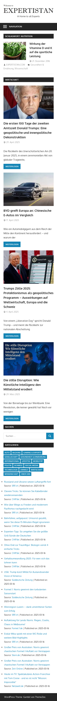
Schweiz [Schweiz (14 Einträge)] (18, 465)
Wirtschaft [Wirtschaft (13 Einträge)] (36, 470)
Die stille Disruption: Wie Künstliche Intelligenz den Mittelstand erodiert (22, 384)
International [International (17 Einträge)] (12, 461)
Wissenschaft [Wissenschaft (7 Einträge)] (11, 474)
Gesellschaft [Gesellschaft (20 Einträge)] (11, 457)
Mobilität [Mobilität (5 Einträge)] (38, 461)
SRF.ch (15, 485)
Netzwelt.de (17, 686)
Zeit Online (17, 668)
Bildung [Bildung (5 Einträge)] (16, 453)
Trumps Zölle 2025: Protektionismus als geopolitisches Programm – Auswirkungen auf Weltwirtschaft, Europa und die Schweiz (28, 297)
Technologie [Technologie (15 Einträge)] (11, 470)
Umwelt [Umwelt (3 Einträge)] (24, 470)
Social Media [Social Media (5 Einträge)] (31, 465)
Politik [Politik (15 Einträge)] (8, 465)
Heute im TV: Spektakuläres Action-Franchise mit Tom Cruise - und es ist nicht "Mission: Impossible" (27, 678)
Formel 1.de (17, 628)
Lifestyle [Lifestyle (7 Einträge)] (26, 461)
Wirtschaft (12, 79)
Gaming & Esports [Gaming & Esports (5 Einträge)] (32, 453)
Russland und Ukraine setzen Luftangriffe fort (27, 481)
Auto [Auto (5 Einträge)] (7, 453)
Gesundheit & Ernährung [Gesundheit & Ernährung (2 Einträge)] (33, 457)
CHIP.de (15, 499)
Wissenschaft (21, 68)
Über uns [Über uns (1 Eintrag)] (25, 474)
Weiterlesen (12, 166)
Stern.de (16, 655)
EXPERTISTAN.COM (15, 64)
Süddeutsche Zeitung (22, 580)
